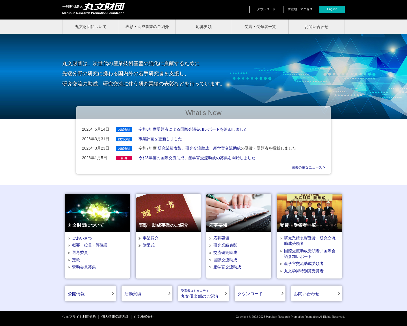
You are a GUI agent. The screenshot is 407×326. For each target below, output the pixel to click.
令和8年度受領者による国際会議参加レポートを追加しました (193, 129)
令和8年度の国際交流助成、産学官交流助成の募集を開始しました (197, 158)
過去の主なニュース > (308, 167)
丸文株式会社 (144, 317)
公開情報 (76, 293)
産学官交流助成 (227, 148)
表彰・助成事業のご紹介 (147, 26)
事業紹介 (151, 238)
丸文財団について (91, 26)
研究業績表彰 (225, 245)
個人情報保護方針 (115, 317)
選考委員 (80, 252)
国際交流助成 (225, 260)
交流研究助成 (225, 252)
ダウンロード (266, 9)
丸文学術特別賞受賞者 (304, 271)
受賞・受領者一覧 (260, 26)
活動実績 (132, 293)
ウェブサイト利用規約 (79, 317)
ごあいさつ (82, 238)
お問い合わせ (316, 26)
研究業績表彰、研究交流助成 (183, 148)
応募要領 (204, 26)
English (332, 9)
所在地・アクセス (300, 9)
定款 (76, 260)
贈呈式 (149, 245)
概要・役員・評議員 (90, 245)
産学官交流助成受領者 (304, 263)
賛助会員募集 (84, 267)
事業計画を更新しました (160, 139)
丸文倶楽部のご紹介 (200, 294)
